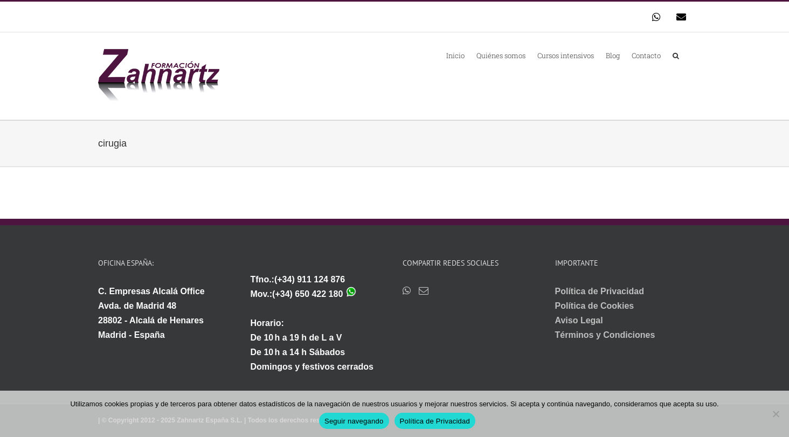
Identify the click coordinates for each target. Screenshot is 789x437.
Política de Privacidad (599, 291)
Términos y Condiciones (605, 334)
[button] (676, 55)
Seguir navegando (354, 421)
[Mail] (423, 290)
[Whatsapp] (407, 290)
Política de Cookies (594, 305)
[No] (775, 413)
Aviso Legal (579, 320)
